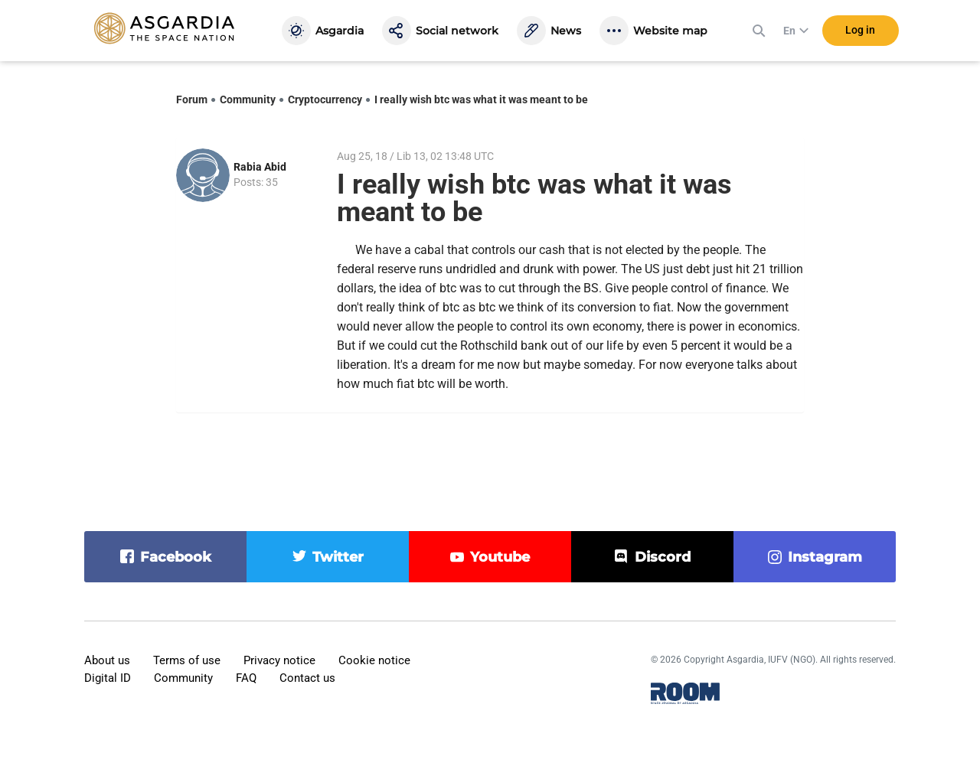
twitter (338, 557)
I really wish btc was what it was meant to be (481, 99)
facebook (175, 557)
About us (107, 660)
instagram (825, 557)
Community (248, 99)
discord (663, 557)
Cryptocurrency (325, 99)
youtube (500, 557)
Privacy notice (279, 660)
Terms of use (186, 660)
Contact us (307, 678)
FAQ (246, 678)
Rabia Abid (260, 167)
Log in (860, 30)
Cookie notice (374, 660)
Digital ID (107, 678)
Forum (191, 99)
